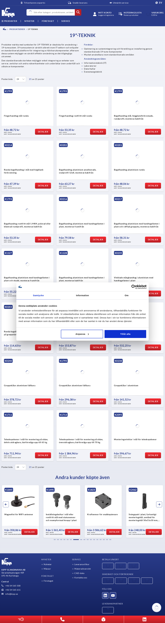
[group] (20, 511)
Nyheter (48, 564)
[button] (55, 539)
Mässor (47, 569)
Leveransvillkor (82, 564)
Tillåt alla (125, 334)
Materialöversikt (82, 569)
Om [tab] (127, 295)
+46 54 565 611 (11, 590)
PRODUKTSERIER (17, 29)
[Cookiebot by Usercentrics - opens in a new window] (133, 287)
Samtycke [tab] (38, 295)
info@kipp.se (9, 594)
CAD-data (79, 573)
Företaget (48, 21)
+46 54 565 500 (11, 586)
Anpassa (82, 334)
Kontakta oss (80, 577)
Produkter (9, 21)
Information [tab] (82, 295)
